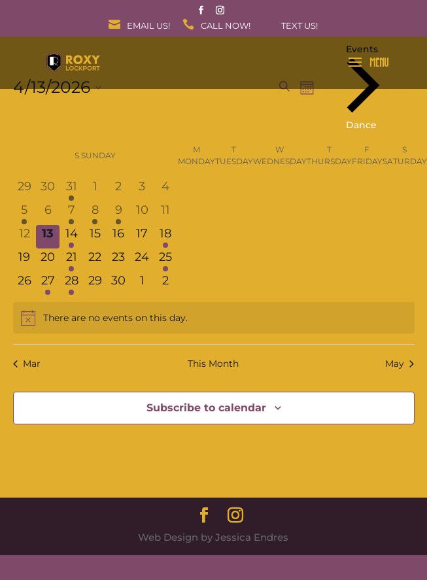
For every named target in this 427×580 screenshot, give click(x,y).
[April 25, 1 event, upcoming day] (165, 260)
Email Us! (148, 26)
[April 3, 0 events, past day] (142, 189)
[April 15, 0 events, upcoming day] (95, 236)
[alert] (214, 317)
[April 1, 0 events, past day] (95, 189)
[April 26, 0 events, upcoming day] (25, 284)
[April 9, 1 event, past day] (118, 213)
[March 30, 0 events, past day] (48, 189)
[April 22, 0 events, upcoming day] (95, 260)
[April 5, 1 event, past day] (25, 213)
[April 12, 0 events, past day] (25, 236)
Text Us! (299, 26)
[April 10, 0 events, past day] (142, 213)
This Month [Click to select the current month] (213, 363)
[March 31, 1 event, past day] (71, 189)
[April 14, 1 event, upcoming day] (71, 236)
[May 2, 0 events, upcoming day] (165, 284)
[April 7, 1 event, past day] (71, 213)
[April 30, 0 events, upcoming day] (118, 284)
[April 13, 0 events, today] (48, 236)
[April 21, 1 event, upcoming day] (71, 260)
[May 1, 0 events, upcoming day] (142, 284)
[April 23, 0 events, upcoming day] (118, 260)
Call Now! (225, 26)
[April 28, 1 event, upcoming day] (71, 284)
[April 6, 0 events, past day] (48, 213)
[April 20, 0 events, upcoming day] (48, 260)
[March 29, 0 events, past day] (25, 189)
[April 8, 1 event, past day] (95, 213)
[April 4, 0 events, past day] (165, 189)
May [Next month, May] (399, 363)
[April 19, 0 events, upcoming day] (25, 260)
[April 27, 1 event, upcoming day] (48, 284)
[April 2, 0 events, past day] (118, 189)
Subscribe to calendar (206, 407)
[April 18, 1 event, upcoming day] (165, 236)
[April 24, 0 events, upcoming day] (142, 260)
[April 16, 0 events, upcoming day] (118, 236)
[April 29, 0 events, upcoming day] (95, 284)
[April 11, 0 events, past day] (165, 213)
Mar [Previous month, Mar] (27, 363)
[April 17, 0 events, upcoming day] (142, 236)
